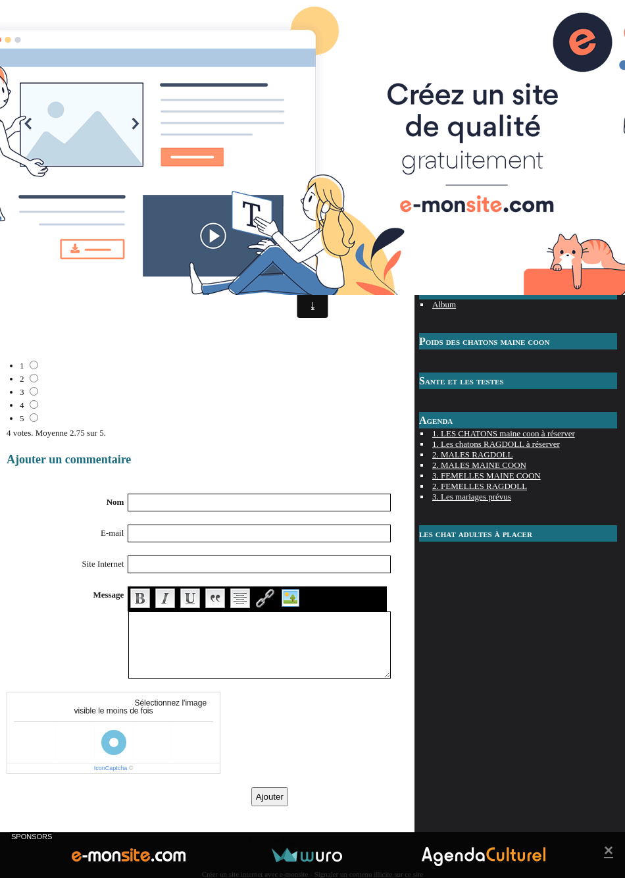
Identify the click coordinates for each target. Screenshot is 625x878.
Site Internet (103, 564)
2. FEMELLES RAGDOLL (479, 486)
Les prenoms (454, 254)
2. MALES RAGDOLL (472, 454)
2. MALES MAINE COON (479, 465)
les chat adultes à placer (475, 533)
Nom (115, 502)
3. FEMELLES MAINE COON (486, 475)
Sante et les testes (461, 380)
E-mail (112, 533)
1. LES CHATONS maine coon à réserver (503, 433)
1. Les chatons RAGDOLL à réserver (496, 444)
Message (108, 595)
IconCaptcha (111, 768)
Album (444, 304)
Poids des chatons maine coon (484, 341)
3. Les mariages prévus (471, 497)
